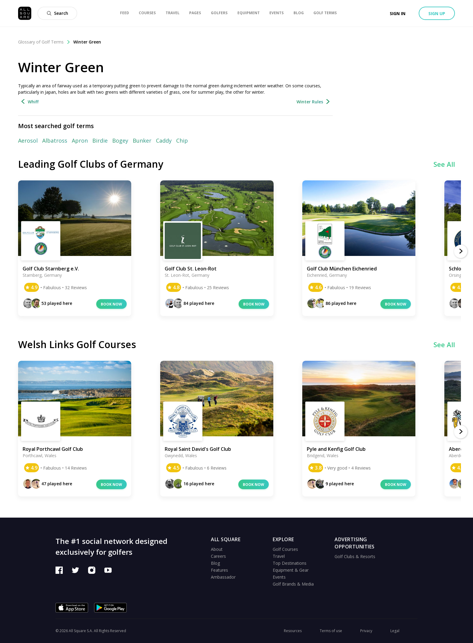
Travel (279, 556)
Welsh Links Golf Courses (77, 344)
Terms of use (331, 630)
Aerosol (28, 140)
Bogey (120, 140)
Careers (218, 556)
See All (444, 164)
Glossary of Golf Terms (44, 42)
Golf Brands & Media (293, 584)
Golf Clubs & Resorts (355, 556)
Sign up (436, 13)
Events (279, 577)
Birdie (100, 140)
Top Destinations (289, 563)
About (217, 549)
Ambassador (223, 577)
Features (219, 570)
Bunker (142, 140)
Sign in (397, 13)
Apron (80, 140)
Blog (215, 563)
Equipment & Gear (291, 570)
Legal (394, 630)
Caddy (164, 140)
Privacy (366, 630)
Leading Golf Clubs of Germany (90, 163)
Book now (111, 304)
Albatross (54, 140)
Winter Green (87, 42)
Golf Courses (285, 549)
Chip (182, 140)
